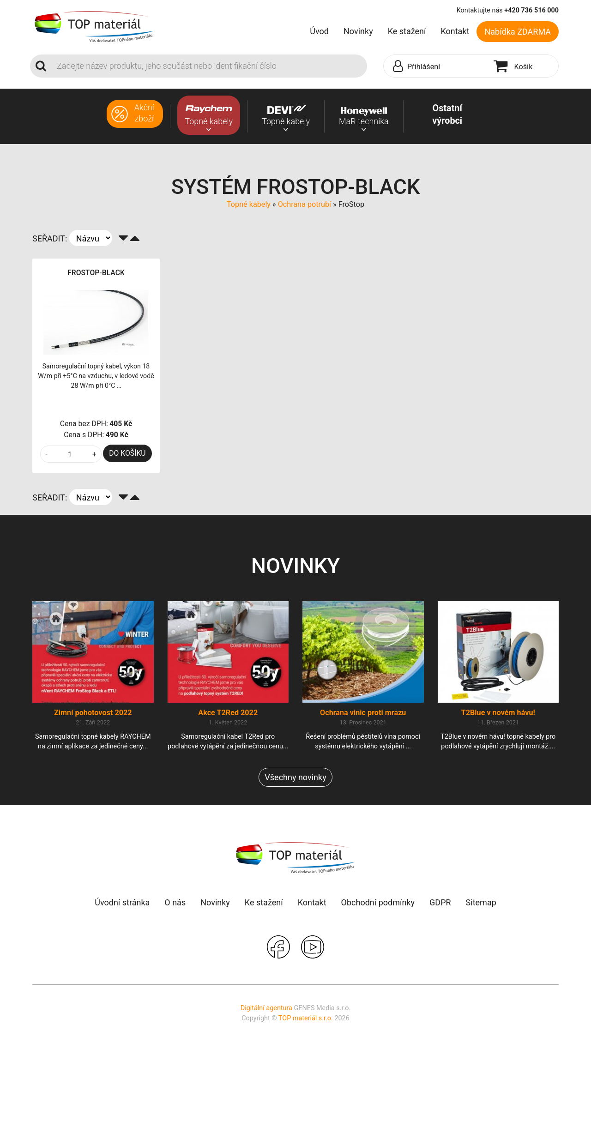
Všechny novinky (295, 777)
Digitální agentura (266, 1008)
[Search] (209, 66)
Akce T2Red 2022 (228, 712)
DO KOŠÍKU (127, 453)
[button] (436, 66)
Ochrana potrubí (304, 204)
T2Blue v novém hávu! (498, 712)
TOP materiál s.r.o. (305, 1018)
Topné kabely (249, 204)
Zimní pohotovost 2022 (93, 712)
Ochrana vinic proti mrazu (363, 712)
